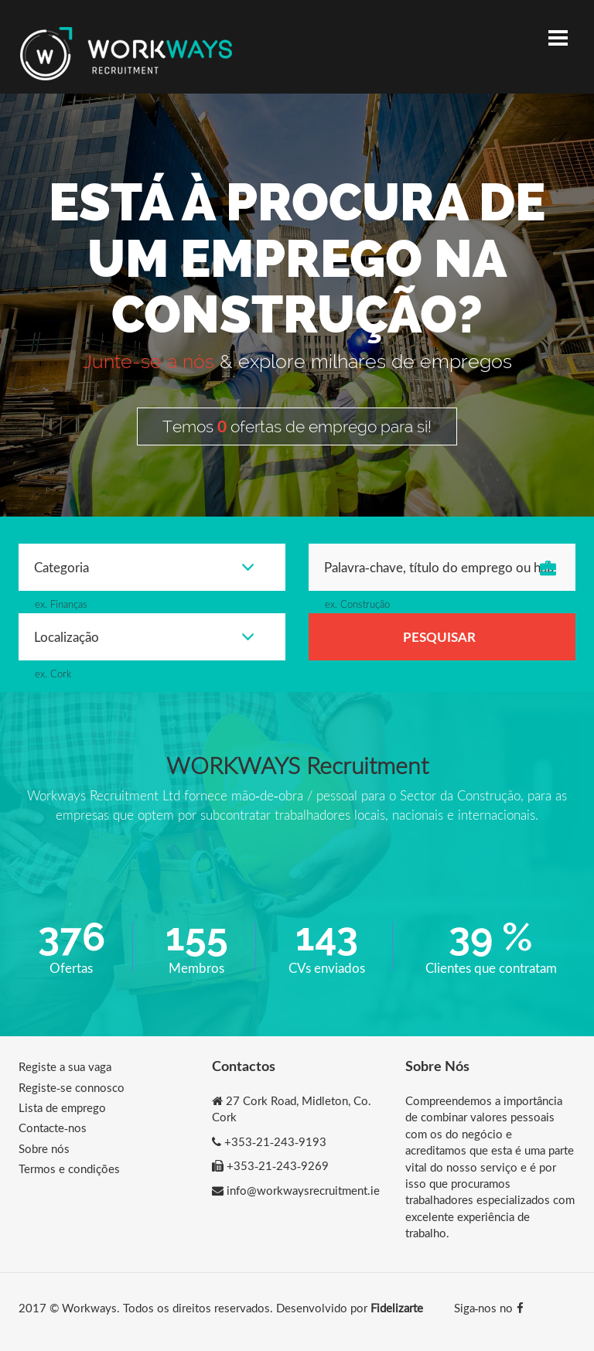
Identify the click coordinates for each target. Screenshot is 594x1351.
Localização (144, 637)
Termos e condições (69, 1168)
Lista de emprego (62, 1107)
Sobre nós (44, 1148)
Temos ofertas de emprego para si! (297, 426)
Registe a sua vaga (65, 1066)
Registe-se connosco (72, 1087)
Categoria (144, 567)
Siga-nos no (489, 1308)
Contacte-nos (53, 1127)
